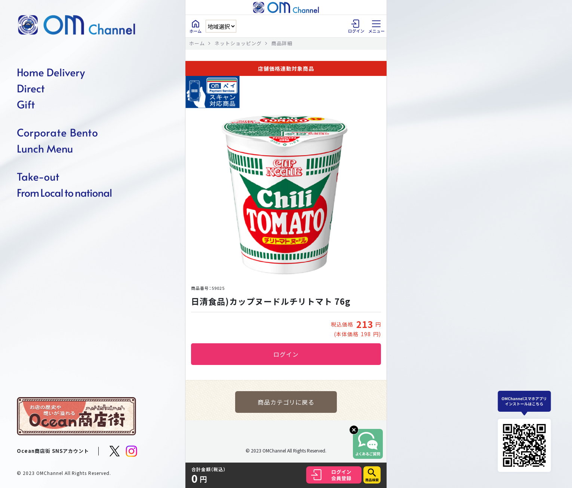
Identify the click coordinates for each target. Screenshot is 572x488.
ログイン (286, 354)
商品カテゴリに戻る (286, 402)
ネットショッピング (238, 43)
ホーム (197, 43)
